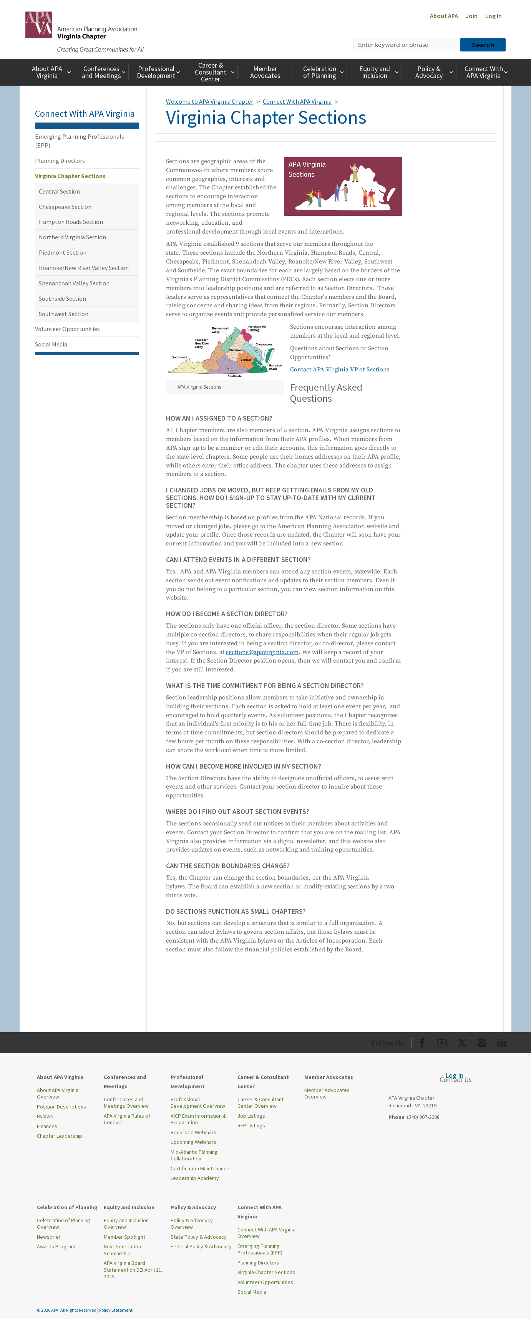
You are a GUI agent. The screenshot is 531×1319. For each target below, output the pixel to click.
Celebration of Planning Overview (63, 1224)
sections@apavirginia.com (262, 652)
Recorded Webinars (193, 1132)
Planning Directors (60, 160)
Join (472, 16)
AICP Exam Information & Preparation (198, 1119)
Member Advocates (265, 72)
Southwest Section (63, 314)
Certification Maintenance (200, 1168)
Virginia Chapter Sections (70, 176)
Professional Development (159, 72)
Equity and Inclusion (379, 72)
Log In (493, 16)
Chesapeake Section (65, 206)
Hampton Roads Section (71, 221)
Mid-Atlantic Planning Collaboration (194, 1155)
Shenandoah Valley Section (74, 283)
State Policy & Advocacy (199, 1236)
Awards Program (56, 1246)
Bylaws (45, 1116)
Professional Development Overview (198, 1103)
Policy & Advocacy (435, 72)
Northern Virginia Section (72, 237)
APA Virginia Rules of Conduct (127, 1119)
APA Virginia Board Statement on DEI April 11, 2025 (133, 1269)
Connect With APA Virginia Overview (266, 1233)
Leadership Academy (195, 1178)
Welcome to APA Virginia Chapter (209, 101)
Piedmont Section (62, 252)
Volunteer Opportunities (67, 329)
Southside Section (62, 298)
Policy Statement (116, 1310)
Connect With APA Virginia (487, 72)
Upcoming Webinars (193, 1141)
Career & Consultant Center (215, 72)
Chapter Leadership (59, 1135)
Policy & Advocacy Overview (192, 1224)
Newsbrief (49, 1236)
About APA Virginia (52, 72)
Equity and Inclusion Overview (126, 1224)
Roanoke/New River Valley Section (84, 268)
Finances (47, 1126)
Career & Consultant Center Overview (260, 1103)
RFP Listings (251, 1125)
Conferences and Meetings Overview (126, 1103)
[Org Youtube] (442, 1041)
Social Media (51, 344)
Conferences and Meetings (104, 72)
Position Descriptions (61, 1106)
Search (483, 44)
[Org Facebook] (422, 1041)
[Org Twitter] (462, 1041)
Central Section (59, 191)
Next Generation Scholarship (122, 1250)
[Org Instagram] (482, 1041)
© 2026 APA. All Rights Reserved (67, 1310)
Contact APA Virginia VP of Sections (340, 369)
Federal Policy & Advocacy (201, 1246)
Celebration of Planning (324, 72)
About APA (444, 16)
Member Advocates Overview (327, 1093)
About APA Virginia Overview (57, 1093)
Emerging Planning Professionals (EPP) (79, 141)
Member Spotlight (124, 1236)
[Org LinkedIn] (502, 1041)
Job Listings (251, 1115)
